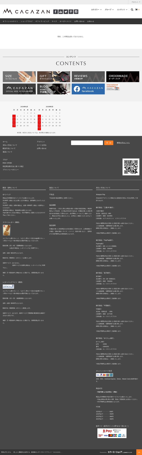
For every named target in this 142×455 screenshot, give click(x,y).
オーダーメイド (66, 21)
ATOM (9, 163)
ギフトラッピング (42, 21)
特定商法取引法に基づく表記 (13, 166)
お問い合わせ (79, 21)
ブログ (5, 160)
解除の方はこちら (123, 143)
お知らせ (90, 21)
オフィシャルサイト (10, 21)
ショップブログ (27, 21)
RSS (4, 163)
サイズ (54, 21)
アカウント (135, 2)
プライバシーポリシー (11, 170)
